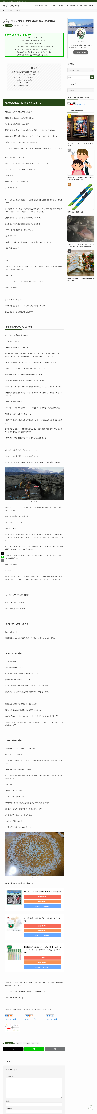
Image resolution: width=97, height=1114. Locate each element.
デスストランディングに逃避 (26, 75)
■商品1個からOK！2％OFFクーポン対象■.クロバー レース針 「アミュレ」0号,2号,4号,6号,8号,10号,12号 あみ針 (42, 941)
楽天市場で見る (32, 897)
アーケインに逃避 (22, 83)
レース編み (27, 1030)
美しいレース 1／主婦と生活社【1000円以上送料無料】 (42, 892)
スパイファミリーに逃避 (25, 80)
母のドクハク (35, 1030)
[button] (13, 1035)
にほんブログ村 (10, 1005)
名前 (8, 1087)
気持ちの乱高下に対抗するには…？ (26, 72)
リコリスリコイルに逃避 (25, 77)
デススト (19, 1030)
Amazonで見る (50, 897)
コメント (9, 1063)
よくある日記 (9, 25)
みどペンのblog (11, 5)
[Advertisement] (80, 297)
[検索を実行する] (92, 77)
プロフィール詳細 (80, 52)
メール (9, 1095)
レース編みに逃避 (22, 85)
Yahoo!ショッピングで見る (32, 901)
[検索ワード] (80, 77)
